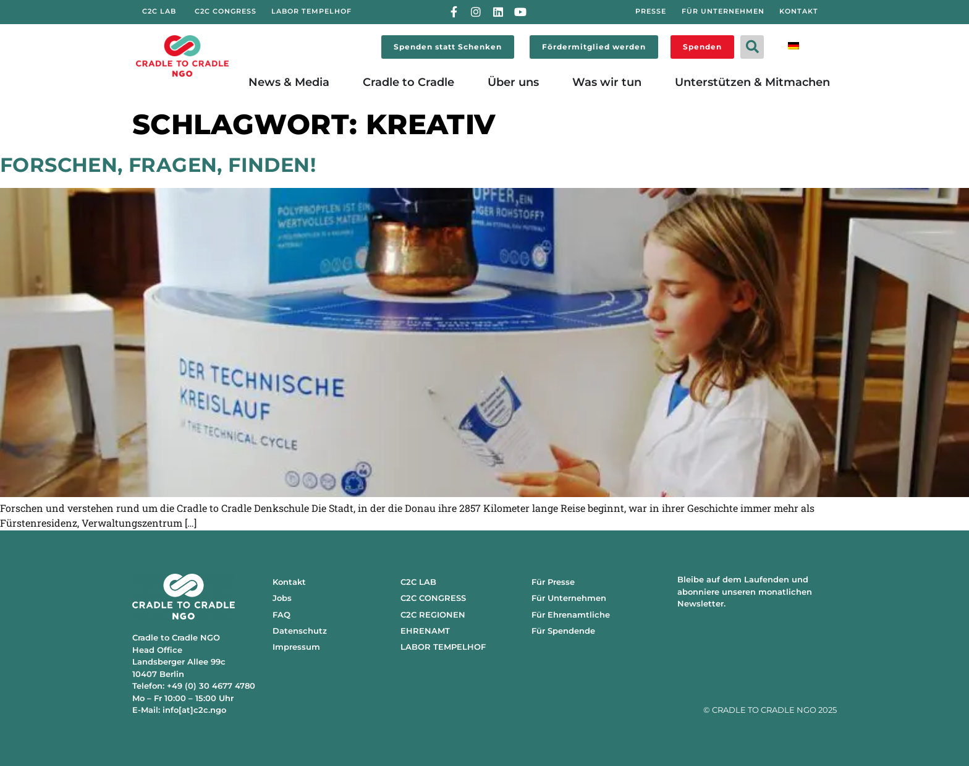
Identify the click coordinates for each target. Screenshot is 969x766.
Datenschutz (300, 631)
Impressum (296, 647)
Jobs (282, 598)
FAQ (281, 614)
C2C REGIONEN (432, 614)
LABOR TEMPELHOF (443, 647)
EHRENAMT (425, 631)
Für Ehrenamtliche (570, 614)
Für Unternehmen (568, 598)
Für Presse (553, 582)
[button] (752, 47)
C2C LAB (418, 582)
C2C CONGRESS (433, 598)
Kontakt (289, 582)
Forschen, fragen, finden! (158, 165)
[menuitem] (793, 44)
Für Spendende (563, 631)
